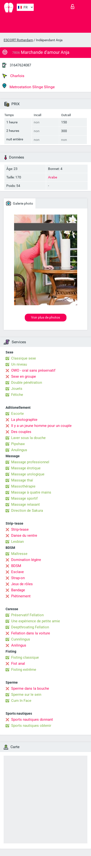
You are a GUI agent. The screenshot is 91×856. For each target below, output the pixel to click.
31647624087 (20, 65)
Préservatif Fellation (27, 615)
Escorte (17, 413)
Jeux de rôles (22, 584)
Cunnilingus (20, 639)
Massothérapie (23, 486)
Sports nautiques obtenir (31, 725)
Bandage (18, 590)
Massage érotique (26, 468)
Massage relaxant (25, 504)
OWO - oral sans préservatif (33, 370)
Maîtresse (19, 554)
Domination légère (26, 560)
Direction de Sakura (27, 510)
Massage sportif (24, 498)
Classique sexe (23, 358)
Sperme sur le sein (26, 694)
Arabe (52, 177)
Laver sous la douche (28, 438)
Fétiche (17, 394)
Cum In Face (21, 700)
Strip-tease (20, 529)
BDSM (16, 566)
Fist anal (18, 663)
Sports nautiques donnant (32, 719)
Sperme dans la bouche (30, 688)
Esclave (17, 572)
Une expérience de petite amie (35, 621)
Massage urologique (27, 474)
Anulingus (19, 450)
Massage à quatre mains (31, 492)
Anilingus (18, 645)
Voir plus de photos (45, 317)
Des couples (21, 432)
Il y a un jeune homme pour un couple (41, 426)
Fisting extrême (23, 669)
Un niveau (19, 364)
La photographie (24, 419)
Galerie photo (19, 203)
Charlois (13, 75)
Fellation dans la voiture (30, 633)
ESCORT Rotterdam (18, 40)
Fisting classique (25, 657)
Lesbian (17, 541)
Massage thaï (22, 480)
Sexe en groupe (23, 376)
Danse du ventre (24, 535)
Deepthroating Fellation (30, 627)
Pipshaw (18, 444)
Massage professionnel (30, 462)
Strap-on (18, 578)
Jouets (16, 388)
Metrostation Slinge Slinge (28, 86)
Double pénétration (26, 382)
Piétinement (21, 596)
